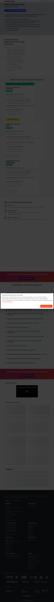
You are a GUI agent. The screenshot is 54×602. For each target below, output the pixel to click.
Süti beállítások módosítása (32, 306)
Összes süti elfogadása (46, 306)
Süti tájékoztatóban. (8, 301)
